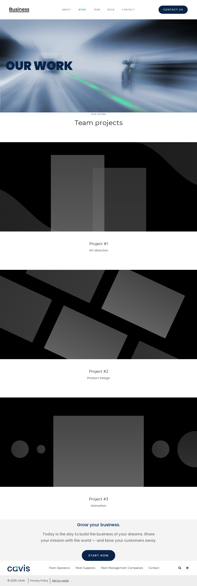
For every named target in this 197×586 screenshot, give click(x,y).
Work (82, 9)
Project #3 (98, 499)
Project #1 (98, 244)
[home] (19, 9)
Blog (111, 9)
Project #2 (98, 371)
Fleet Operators (59, 568)
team (96, 9)
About (66, 9)
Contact (128, 9)
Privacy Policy (39, 580)
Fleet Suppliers (85, 568)
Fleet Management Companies (122, 568)
